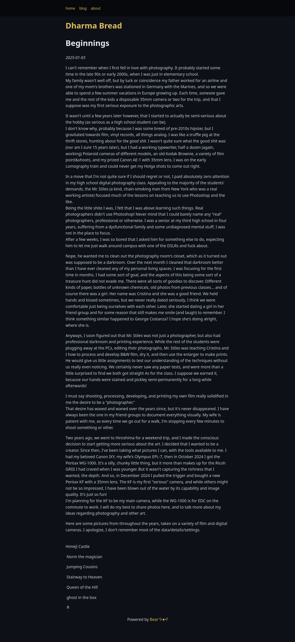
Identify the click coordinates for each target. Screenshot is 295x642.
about (96, 8)
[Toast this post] (68, 608)
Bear (159, 619)
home (70, 8)
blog (83, 8)
